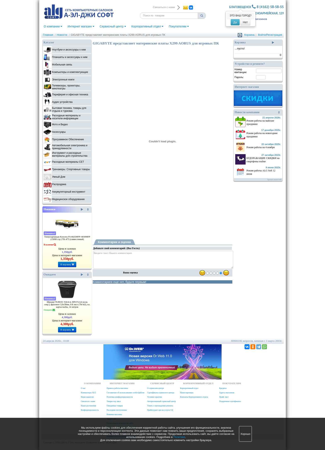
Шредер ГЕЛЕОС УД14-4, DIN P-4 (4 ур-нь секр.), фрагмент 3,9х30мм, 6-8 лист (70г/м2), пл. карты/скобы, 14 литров (67, 304)
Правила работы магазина (117, 388)
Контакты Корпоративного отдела (194, 397)
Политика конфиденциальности (120, 397)
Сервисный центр (113, 26)
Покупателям (179, 26)
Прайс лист (224, 397)
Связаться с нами (88, 401)
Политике (179, 437)
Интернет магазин (81, 26)
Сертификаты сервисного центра (160, 393)
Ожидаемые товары (115, 406)
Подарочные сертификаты (230, 401)
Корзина (249, 34)
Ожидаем (63, 275)
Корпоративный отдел (147, 26)
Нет (245, 22)
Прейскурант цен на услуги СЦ (160, 410)
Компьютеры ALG (88, 393)
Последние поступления (117, 410)
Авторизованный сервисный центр (161, 401)
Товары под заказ (114, 401)
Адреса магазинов (256, 19)
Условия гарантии (154, 397)
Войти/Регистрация (270, 34)
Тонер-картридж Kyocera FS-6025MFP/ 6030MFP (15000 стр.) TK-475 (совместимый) (67, 238)
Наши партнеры (186, 393)
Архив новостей (274, 179)
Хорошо (245, 433)
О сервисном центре (155, 388)
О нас (83, 388)
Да (235, 22)
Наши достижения (88, 406)
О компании (53, 26)
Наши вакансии (87, 397)
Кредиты (223, 388)
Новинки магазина (114, 414)
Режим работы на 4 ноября (260, 147)
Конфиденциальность (90, 410)
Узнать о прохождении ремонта (160, 406)
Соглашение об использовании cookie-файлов (125, 393)
